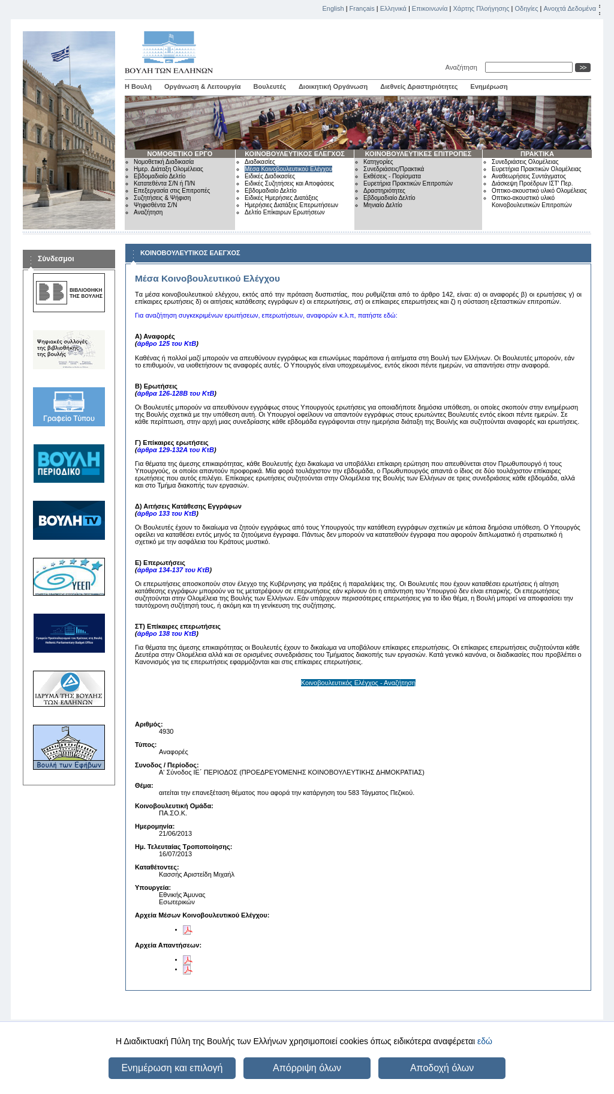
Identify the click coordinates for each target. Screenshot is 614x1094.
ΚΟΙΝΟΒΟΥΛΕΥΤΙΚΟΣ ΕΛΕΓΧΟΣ (295, 153)
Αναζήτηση (463, 67)
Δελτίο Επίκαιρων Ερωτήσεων (285, 212)
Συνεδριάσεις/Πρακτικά (393, 169)
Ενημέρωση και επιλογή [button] (171, 1068)
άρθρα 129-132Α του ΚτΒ (175, 449)
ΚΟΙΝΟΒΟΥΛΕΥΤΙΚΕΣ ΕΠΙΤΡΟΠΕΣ (418, 153)
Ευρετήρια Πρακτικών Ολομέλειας (536, 169)
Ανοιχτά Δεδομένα (569, 8)
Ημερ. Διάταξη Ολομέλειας (168, 169)
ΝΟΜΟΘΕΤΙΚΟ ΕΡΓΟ (180, 153)
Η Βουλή (138, 86)
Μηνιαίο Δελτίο (382, 205)
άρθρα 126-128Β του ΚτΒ (176, 393)
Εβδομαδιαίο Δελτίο (160, 176)
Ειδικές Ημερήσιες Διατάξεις (281, 198)
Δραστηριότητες (384, 190)
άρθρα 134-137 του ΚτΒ (173, 569)
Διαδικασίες (260, 162)
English (333, 8)
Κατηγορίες (378, 162)
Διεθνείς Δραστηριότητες (419, 86)
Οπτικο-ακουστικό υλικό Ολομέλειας (539, 190)
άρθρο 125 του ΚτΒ (167, 343)
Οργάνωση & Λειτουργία (202, 86)
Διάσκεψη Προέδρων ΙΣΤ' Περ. (532, 183)
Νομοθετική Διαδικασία (164, 162)
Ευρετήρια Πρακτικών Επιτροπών (408, 183)
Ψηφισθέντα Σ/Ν (155, 205)
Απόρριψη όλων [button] (307, 1068)
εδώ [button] (484, 1041)
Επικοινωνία (430, 8)
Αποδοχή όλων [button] (442, 1068)
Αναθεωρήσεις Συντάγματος (529, 176)
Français (362, 8)
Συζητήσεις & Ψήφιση (162, 198)
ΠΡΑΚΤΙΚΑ (537, 153)
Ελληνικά (393, 8)
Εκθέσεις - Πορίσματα (392, 176)
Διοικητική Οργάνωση (333, 86)
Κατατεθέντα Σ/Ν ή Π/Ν (164, 183)
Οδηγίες (526, 8)
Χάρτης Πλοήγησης (481, 8)
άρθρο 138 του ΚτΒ (167, 633)
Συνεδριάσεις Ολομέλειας (525, 162)
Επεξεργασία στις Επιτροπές (172, 190)
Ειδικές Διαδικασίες (270, 176)
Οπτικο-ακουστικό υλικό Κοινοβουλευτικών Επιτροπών (532, 201)
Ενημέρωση (489, 86)
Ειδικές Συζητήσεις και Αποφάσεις (289, 183)
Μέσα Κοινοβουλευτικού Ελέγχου (288, 169)
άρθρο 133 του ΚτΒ (167, 513)
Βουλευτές (270, 86)
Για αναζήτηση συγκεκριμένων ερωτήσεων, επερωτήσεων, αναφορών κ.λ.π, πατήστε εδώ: (266, 315)
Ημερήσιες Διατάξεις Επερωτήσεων (291, 205)
